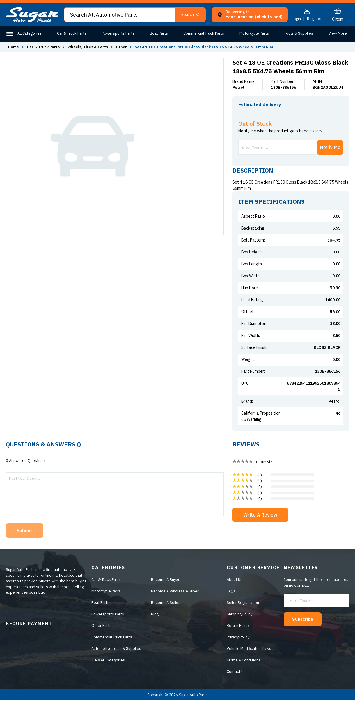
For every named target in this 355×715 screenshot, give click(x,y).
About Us (234, 594)
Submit (24, 545)
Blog (155, 628)
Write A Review (260, 529)
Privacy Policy (238, 651)
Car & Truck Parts (71, 33)
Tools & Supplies (297, 33)
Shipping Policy (239, 628)
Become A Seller (165, 617)
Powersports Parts (117, 33)
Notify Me (330, 162)
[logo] (32, 20)
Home (13, 47)
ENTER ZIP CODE (323, 116)
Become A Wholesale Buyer (175, 605)
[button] (193, 14)
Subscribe (305, 633)
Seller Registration (243, 617)
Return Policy (238, 640)
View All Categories (108, 674)
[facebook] (11, 620)
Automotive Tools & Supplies (116, 663)
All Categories (29, 33)
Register (314, 18)
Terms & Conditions (243, 674)
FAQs (231, 605)
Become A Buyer (165, 594)
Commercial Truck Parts (202, 33)
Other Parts (337, 33)
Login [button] (296, 18)
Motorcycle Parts (253, 33)
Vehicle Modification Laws (249, 663)
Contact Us (236, 686)
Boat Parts (158, 33)
